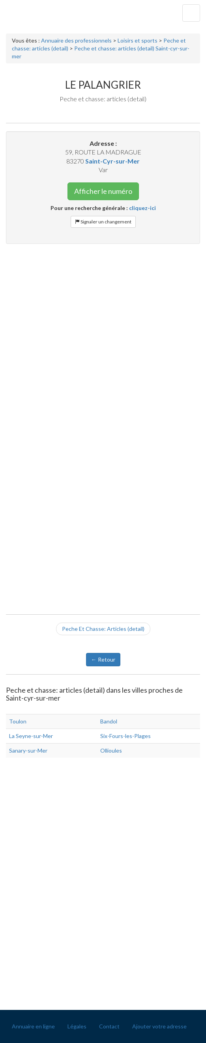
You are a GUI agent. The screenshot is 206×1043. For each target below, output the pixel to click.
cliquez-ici (142, 208)
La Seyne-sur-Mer (31, 736)
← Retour (103, 659)
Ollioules (111, 750)
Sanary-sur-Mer (28, 750)
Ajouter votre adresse (159, 1026)
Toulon (17, 721)
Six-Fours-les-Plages (125, 736)
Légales (76, 1026)
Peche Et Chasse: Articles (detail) (103, 628)
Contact (109, 1026)
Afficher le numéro (103, 191)
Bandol (108, 721)
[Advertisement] (103, 307)
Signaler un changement (103, 222)
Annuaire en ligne (33, 1026)
